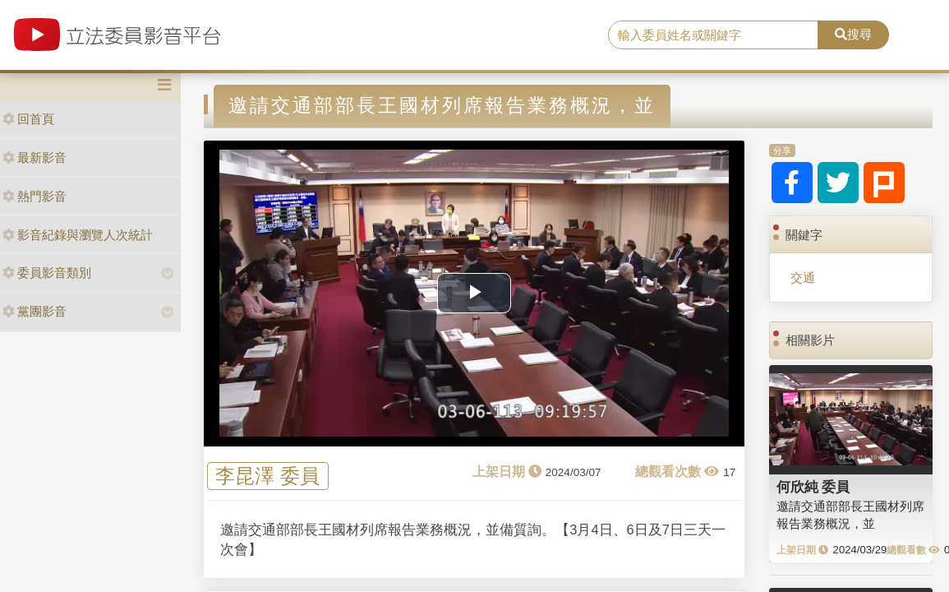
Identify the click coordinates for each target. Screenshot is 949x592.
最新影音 (34, 157)
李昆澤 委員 (267, 476)
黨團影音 (34, 311)
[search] (713, 35)
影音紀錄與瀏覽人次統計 (77, 235)
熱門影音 (34, 196)
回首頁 (28, 119)
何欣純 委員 (813, 486)
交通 (802, 277)
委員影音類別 (46, 273)
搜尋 (853, 34)
